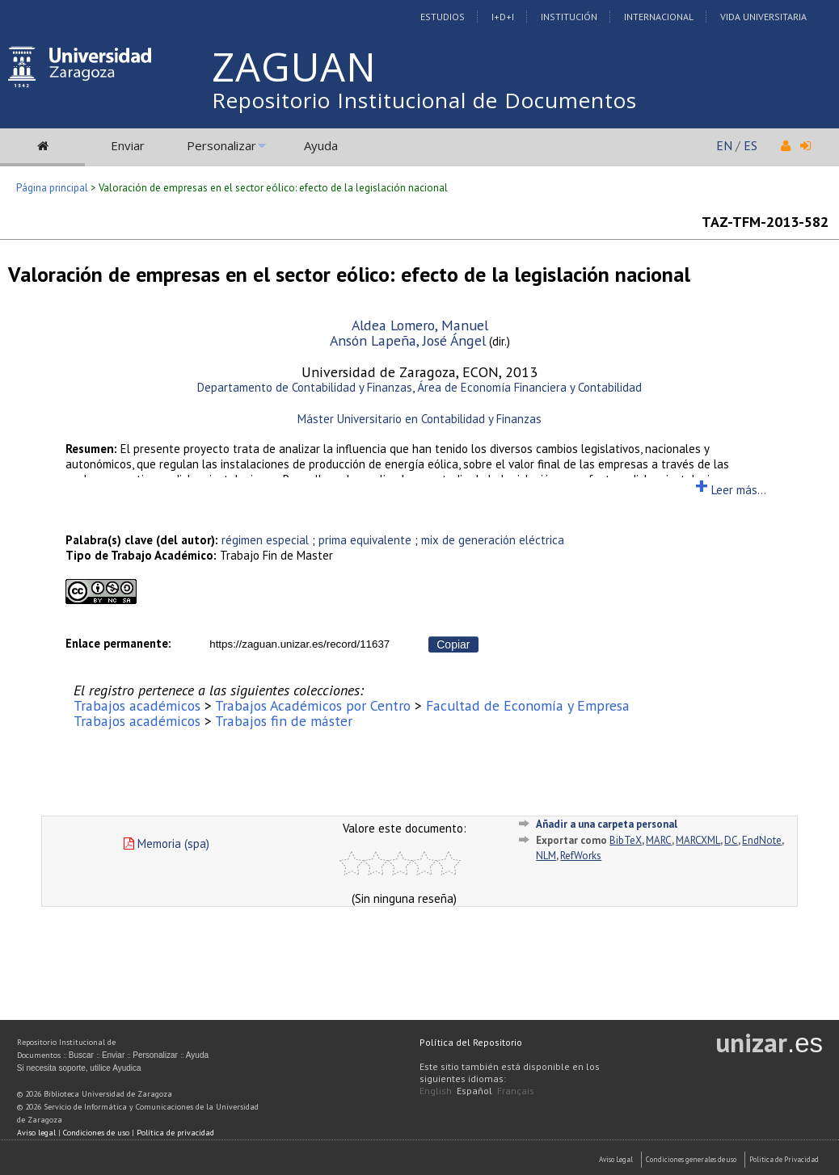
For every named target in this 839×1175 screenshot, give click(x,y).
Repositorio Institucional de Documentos (424, 100)
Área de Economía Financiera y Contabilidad (529, 387)
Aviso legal (36, 1132)
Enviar (128, 145)
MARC (659, 840)
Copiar (453, 644)
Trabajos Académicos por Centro (313, 705)
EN (724, 145)
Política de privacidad (175, 1132)
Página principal (52, 188)
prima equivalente (364, 540)
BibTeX (625, 840)
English (436, 1091)
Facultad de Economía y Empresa (528, 705)
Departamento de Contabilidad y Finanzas (304, 387)
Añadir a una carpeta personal (606, 824)
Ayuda (321, 145)
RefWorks (580, 855)
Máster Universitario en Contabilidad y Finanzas (419, 418)
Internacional (659, 16)
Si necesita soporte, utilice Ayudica (79, 1068)
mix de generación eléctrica (492, 540)
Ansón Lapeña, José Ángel (408, 340)
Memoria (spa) (166, 843)
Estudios (442, 16)
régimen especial (265, 540)
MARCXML (698, 840)
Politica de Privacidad (784, 1159)
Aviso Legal (616, 1159)
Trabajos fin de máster (283, 720)
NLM (546, 855)
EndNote (762, 840)
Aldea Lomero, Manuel (420, 325)
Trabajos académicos (137, 705)
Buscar (81, 1055)
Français (515, 1091)
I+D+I (502, 16)
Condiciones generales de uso (691, 1159)
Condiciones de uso (96, 1132)
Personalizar (221, 145)
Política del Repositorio (471, 1042)
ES (750, 145)
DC (731, 840)
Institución (569, 16)
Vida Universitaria (763, 16)
